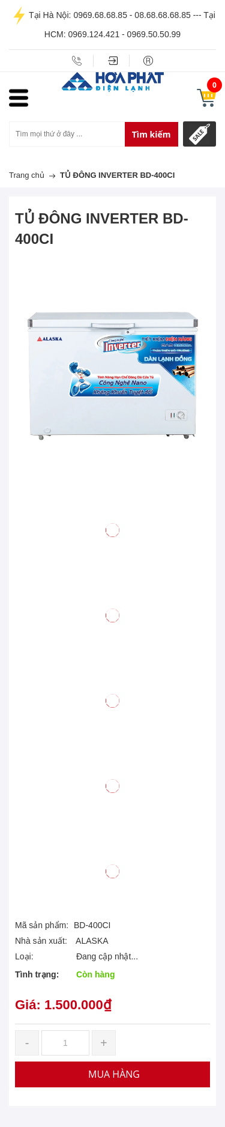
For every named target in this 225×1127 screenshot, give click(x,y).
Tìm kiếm (151, 134)
